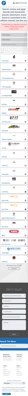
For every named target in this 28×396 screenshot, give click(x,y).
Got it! (6, 394)
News (18, 369)
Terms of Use (6, 373)
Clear (2, 52)
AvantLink (19, 367)
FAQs (4, 367)
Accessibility (6, 375)
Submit (14, 334)
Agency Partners (7, 359)
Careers (19, 371)
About (19, 366)
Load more (14, 268)
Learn (5, 366)
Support (5, 369)
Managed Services (7, 358)
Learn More (23, 391)
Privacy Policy (6, 371)
